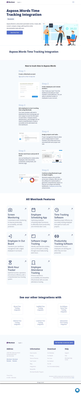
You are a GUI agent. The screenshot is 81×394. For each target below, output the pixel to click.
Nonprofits (33, 380)
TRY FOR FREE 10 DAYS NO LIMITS (63, 353)
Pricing (32, 366)
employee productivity (49, 190)
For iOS (49, 374)
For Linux (49, 369)
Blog (31, 374)
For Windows (50, 363)
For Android (50, 371)
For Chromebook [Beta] (53, 377)
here (73, 388)
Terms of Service (34, 369)
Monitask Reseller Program (37, 382)
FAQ (66, 366)
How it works (33, 363)
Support (67, 363)
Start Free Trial (14, 32)
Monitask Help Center (69, 369)
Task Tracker (33, 371)
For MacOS (50, 366)
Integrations (33, 377)
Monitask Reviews (9, 370)
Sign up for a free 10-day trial (27, 76)
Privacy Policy (10, 386)
